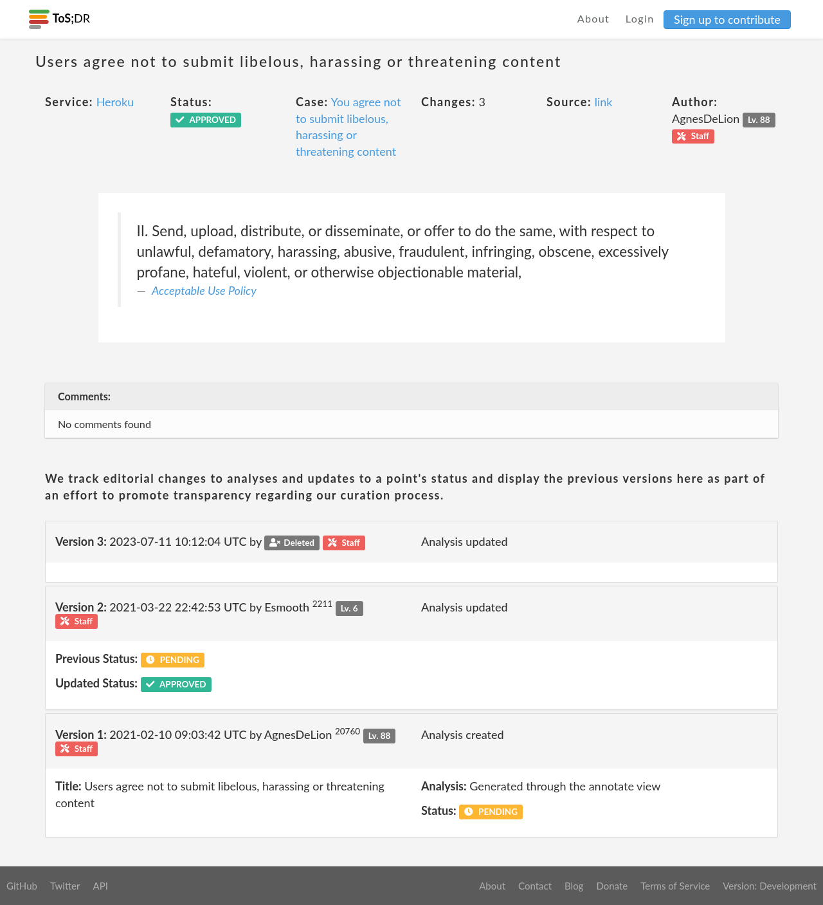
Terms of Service (675, 885)
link (604, 102)
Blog (574, 885)
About (593, 18)
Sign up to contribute (727, 19)
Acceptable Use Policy (204, 290)
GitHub (21, 885)
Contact (535, 885)
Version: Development (770, 885)
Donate (612, 885)
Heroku (115, 102)
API (100, 885)
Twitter (65, 885)
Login (640, 18)
